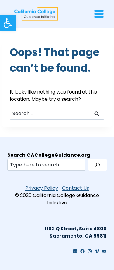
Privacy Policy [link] (41, 188)
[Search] (97, 165)
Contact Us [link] (75, 188)
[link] (8, 23)
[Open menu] (99, 14)
